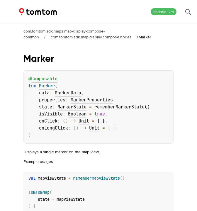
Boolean (77, 114)
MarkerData (68, 93)
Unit (84, 121)
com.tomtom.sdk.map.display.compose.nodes (91, 37)
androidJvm (163, 12)
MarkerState (71, 107)
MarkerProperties (92, 100)
